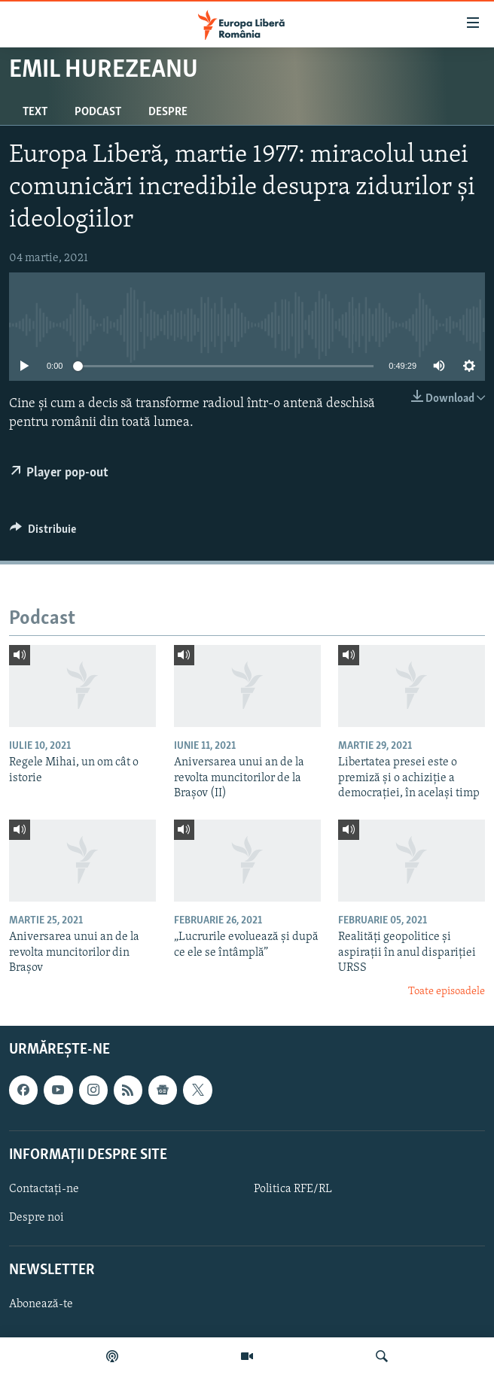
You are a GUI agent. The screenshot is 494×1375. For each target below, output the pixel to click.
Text (35, 112)
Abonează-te (41, 1304)
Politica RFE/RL (293, 1189)
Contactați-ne (44, 1189)
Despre (168, 112)
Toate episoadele (446, 991)
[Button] (43, 533)
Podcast (98, 112)
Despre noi (36, 1218)
